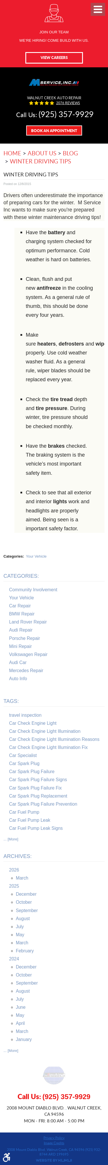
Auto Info (18, 678)
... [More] (10, 839)
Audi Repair (21, 630)
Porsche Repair (24, 638)
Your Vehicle (36, 556)
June (21, 1007)
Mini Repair (20, 646)
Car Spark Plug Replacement (38, 796)
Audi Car (18, 662)
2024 (14, 958)
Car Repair (20, 605)
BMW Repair (22, 613)
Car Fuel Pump (24, 812)
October (24, 902)
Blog (70, 153)
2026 (14, 869)
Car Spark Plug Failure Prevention (43, 804)
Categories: (21, 576)
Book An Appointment (54, 130)
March (22, 878)
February (25, 950)
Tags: (11, 701)
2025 (14, 886)
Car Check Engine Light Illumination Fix (48, 747)
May (20, 934)
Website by (54, 1160)
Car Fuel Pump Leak (29, 820)
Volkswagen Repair (28, 654)
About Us (42, 153)
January (24, 1039)
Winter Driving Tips (40, 161)
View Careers (54, 57)
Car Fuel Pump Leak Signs (36, 828)
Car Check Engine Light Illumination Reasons (54, 739)
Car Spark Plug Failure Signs (38, 779)
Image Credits (54, 1143)
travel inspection (25, 715)
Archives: (17, 856)
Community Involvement (33, 589)
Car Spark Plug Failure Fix (35, 787)
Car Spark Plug (24, 763)
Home (12, 153)
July (20, 926)
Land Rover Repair (28, 621)
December (26, 894)
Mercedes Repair (26, 670)
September (27, 910)
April (20, 1023)
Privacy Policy (54, 1137)
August (23, 918)
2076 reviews (68, 103)
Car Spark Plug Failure (32, 771)
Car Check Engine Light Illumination (45, 731)
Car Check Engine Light (33, 723)
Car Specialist (23, 755)
